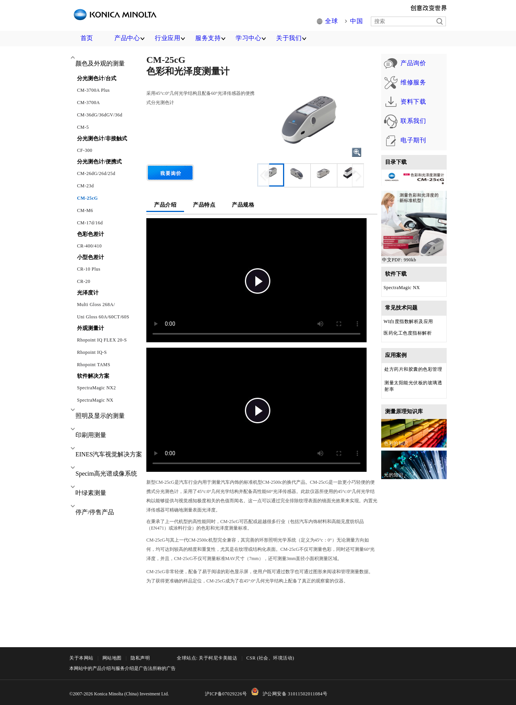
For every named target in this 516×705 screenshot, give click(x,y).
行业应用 (167, 38)
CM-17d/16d (90, 222)
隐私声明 (140, 658)
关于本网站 (81, 658)
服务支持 (208, 38)
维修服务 (402, 88)
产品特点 (204, 205)
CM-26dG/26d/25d (96, 173)
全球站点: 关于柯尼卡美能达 (207, 658)
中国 (357, 21)
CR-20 (83, 281)
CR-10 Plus (89, 269)
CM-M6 (85, 210)
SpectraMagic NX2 (96, 387)
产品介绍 (165, 205)
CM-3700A (88, 102)
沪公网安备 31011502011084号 (295, 694)
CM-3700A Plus (93, 90)
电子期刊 (402, 160)
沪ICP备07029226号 (226, 694)
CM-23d (85, 185)
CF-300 (84, 150)
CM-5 (83, 127)
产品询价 (402, 63)
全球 (333, 21)
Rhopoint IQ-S (92, 352)
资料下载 (402, 111)
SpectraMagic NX (95, 400)
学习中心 (248, 38)
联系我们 (402, 136)
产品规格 (243, 205)
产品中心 (127, 38)
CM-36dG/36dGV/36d (99, 115)
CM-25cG (87, 198)
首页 (86, 38)
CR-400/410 (89, 246)
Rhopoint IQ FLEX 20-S (102, 340)
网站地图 (112, 658)
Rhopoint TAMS (93, 364)
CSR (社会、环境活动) (270, 658)
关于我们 (289, 38)
